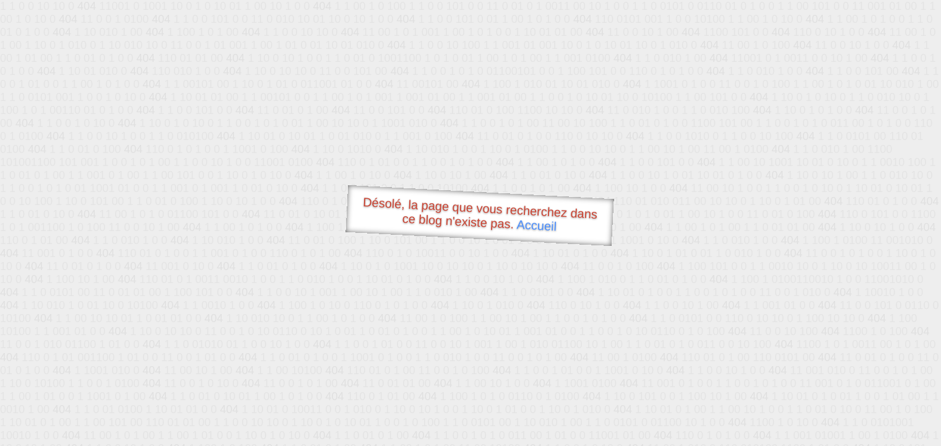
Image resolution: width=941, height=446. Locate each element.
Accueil (536, 225)
